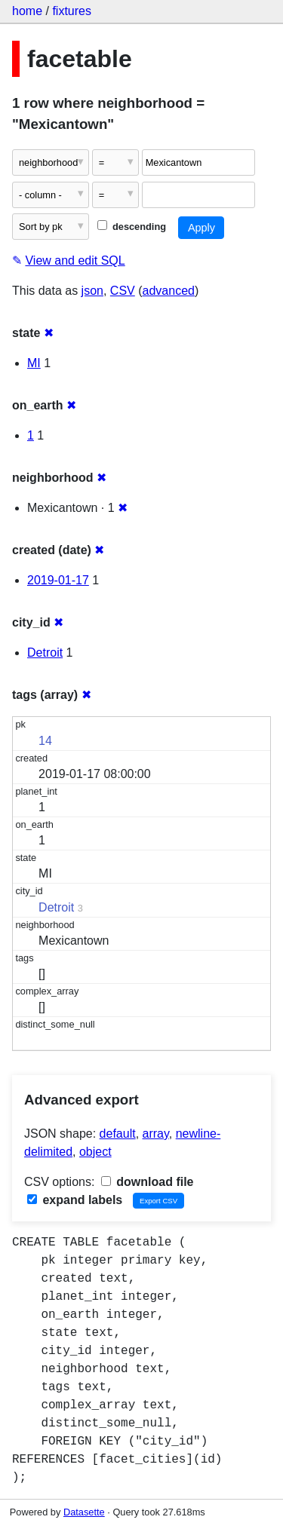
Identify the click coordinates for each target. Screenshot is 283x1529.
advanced (169, 290)
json (92, 290)
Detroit (45, 652)
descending (131, 226)
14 (45, 740)
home (27, 11)
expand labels (74, 1199)
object (95, 1151)
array (156, 1133)
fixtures (71, 11)
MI (34, 363)
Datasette (84, 1512)
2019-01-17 (58, 580)
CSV (122, 290)
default (118, 1133)
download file (147, 1181)
